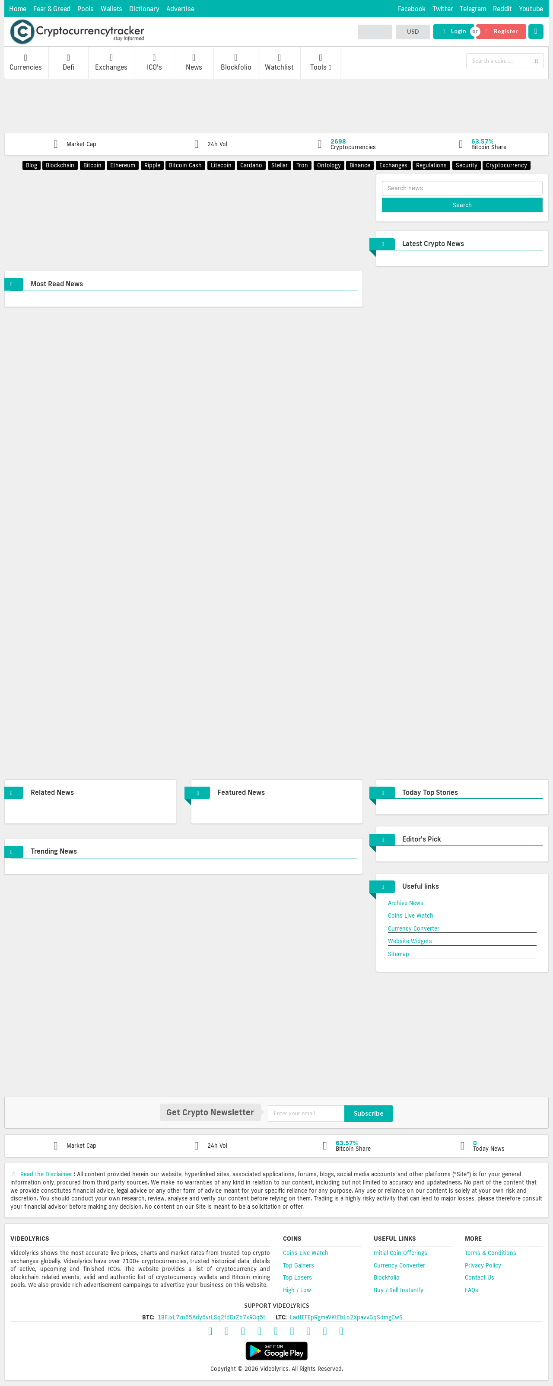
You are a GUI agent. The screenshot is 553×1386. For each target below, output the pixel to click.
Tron (302, 165)
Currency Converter (413, 928)
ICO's (154, 62)
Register (500, 31)
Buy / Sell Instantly (398, 1290)
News (194, 62)
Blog (31, 165)
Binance (360, 165)
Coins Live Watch (410, 915)
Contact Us (479, 1277)
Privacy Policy (483, 1265)
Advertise (180, 9)
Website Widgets (410, 941)
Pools (85, 9)
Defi (68, 62)
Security (466, 165)
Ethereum (122, 165)
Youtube (531, 9)
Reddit (502, 9)
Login (453, 31)
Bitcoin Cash (185, 165)
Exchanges (111, 62)
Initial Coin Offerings (400, 1252)
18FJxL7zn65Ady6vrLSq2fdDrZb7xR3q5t (211, 1317)
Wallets (111, 9)
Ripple (152, 165)
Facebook (412, 9)
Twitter (442, 9)
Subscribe (369, 1113)
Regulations (431, 165)
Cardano (251, 165)
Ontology (329, 165)
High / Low (297, 1290)
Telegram (473, 9)
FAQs (471, 1290)
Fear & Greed (51, 9)
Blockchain (60, 165)
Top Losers (297, 1277)
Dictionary (144, 9)
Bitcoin (92, 165)
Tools (320, 62)
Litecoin (221, 165)
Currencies (26, 62)
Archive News (405, 902)
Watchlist (279, 62)
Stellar (279, 165)
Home (17, 9)
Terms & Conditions (490, 1252)
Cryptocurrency (506, 165)
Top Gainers (298, 1265)
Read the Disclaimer (42, 1174)
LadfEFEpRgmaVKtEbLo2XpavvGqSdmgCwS (346, 1317)
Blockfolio (236, 62)
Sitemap (398, 954)
